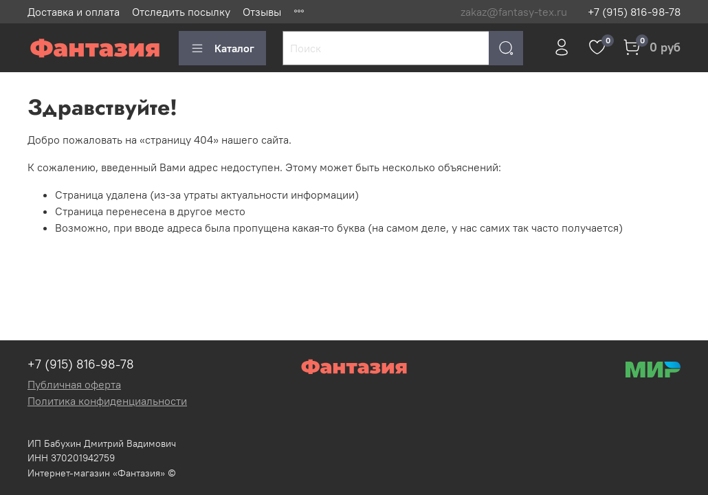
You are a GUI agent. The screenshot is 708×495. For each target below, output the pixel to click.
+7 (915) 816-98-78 (634, 12)
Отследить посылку (181, 12)
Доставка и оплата (73, 12)
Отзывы (262, 12)
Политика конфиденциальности (107, 401)
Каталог (222, 48)
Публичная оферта (74, 384)
